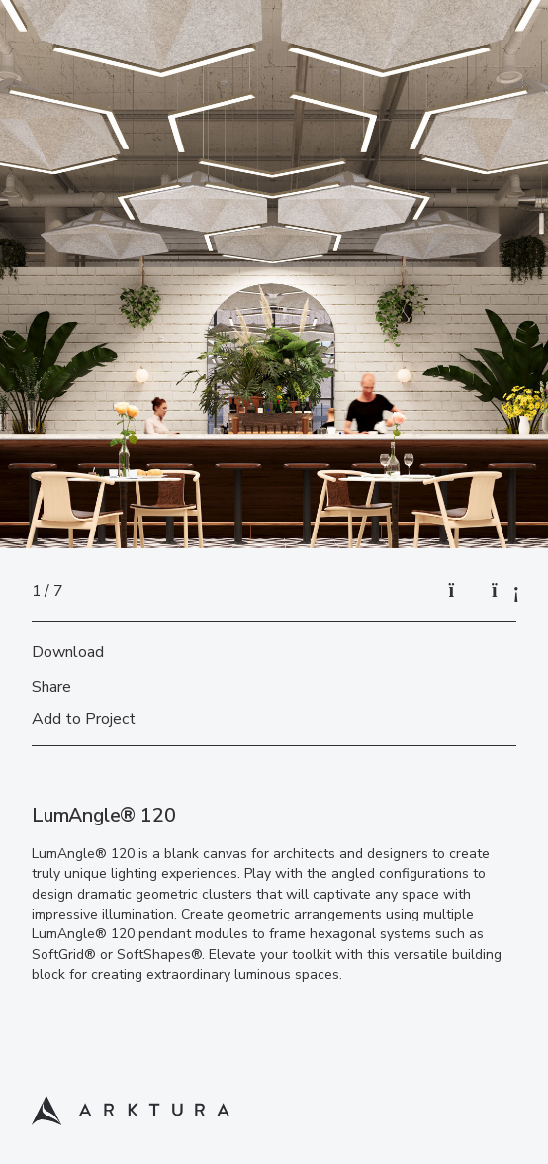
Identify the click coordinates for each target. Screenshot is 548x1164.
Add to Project (84, 718)
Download (68, 652)
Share (51, 687)
